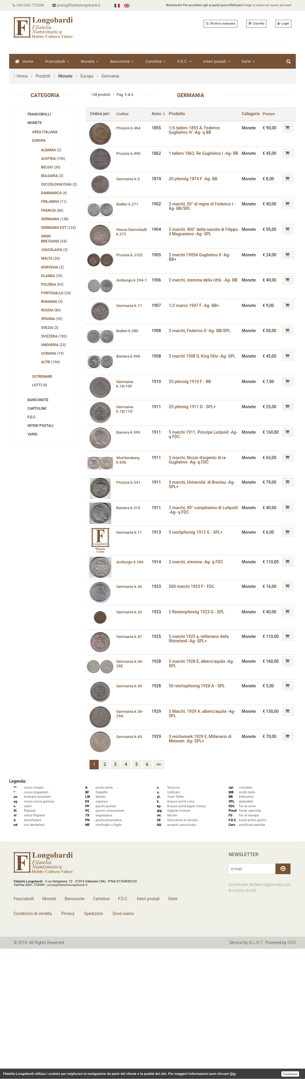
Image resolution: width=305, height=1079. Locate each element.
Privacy (67, 913)
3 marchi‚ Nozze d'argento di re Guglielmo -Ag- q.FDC (198, 459)
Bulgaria (52, 176)
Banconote (122, 61)
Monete (89, 61)
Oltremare (42, 376)
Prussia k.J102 (130, 255)
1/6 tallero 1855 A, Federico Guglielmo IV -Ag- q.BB (195, 129)
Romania (52, 302)
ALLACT (256, 942)
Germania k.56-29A (130, 713)
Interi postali (216, 61)
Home (24, 61)
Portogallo (56, 293)
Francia (52, 210)
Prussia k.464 (129, 127)
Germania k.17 (129, 305)
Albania (51, 150)
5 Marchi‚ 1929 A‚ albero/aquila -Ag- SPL (203, 713)
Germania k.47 (129, 636)
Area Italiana (45, 132)
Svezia (50, 328)
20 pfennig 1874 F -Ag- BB (194, 178)
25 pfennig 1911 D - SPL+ (193, 406)
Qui (232, 1073)
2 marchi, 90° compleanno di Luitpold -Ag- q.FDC (196, 509)
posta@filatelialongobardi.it (78, 5)
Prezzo (269, 113)
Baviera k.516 (129, 507)
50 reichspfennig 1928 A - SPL (198, 685)
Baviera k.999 (129, 432)
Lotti (39, 385)
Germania (110, 76)
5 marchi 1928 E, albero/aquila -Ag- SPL (203, 663)
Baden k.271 (127, 204)
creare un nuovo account (273, 5)
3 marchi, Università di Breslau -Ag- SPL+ (203, 484)
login (248, 5)
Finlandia (53, 202)
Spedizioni (93, 913)
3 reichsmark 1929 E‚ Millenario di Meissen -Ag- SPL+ (201, 738)
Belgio (50, 167)
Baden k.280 (127, 330)
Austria (53, 159)
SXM (291, 942)
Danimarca (54, 193)
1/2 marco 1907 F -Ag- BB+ (195, 305)
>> (159, 764)
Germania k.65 (129, 736)
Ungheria (53, 345)
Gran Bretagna (54, 238)
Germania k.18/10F (125, 383)
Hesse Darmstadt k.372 (132, 231)
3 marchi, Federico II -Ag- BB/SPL (201, 330)
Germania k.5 (128, 178)
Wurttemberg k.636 (128, 459)
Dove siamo (122, 913)
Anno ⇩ (160, 113)
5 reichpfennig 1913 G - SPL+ (197, 532)
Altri (50, 362)
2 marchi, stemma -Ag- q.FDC (197, 561)
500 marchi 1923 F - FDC (193, 586)
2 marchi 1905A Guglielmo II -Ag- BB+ (201, 257)
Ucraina (52, 353)
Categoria (251, 113)
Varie (248, 61)
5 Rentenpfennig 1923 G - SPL (198, 611)
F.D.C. (184, 61)
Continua (290, 1073)
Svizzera (54, 336)
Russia (51, 310)
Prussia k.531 (129, 482)
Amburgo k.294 (130, 561)
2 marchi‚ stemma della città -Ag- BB (204, 279)
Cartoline (155, 61)
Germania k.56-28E (130, 663)
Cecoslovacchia (58, 184)
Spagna (51, 319)
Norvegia (52, 267)
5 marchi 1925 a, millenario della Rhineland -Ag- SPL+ (200, 638)
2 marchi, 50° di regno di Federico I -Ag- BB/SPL (203, 206)
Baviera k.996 (129, 355)
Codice (122, 113)
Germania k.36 (129, 586)
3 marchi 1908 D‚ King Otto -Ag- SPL (203, 355)
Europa (86, 76)
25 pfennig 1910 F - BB (191, 381)
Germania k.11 (129, 532)
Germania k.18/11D (125, 408)
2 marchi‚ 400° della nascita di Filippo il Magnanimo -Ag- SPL (198, 231)
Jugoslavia (54, 250)
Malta (50, 258)
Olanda (51, 276)
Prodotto (178, 113)
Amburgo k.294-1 (132, 279)
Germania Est (58, 228)
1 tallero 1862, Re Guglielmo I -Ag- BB (201, 155)
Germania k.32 (129, 611)
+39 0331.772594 (29, 5)
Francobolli (57, 61)
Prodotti (43, 76)
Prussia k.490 (129, 153)
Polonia (52, 284)
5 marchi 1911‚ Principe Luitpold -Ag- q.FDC (201, 434)
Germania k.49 (129, 685)
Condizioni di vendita (33, 913)
